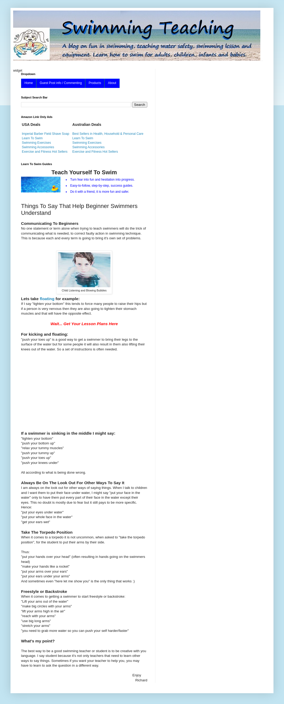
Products (95, 83)
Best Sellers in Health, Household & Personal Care (107, 134)
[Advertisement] (84, 388)
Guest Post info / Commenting (61, 83)
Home (28, 83)
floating (47, 298)
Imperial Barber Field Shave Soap (45, 134)
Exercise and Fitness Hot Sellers (44, 151)
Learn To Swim (32, 138)
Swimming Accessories (38, 147)
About (112, 83)
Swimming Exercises (36, 143)
